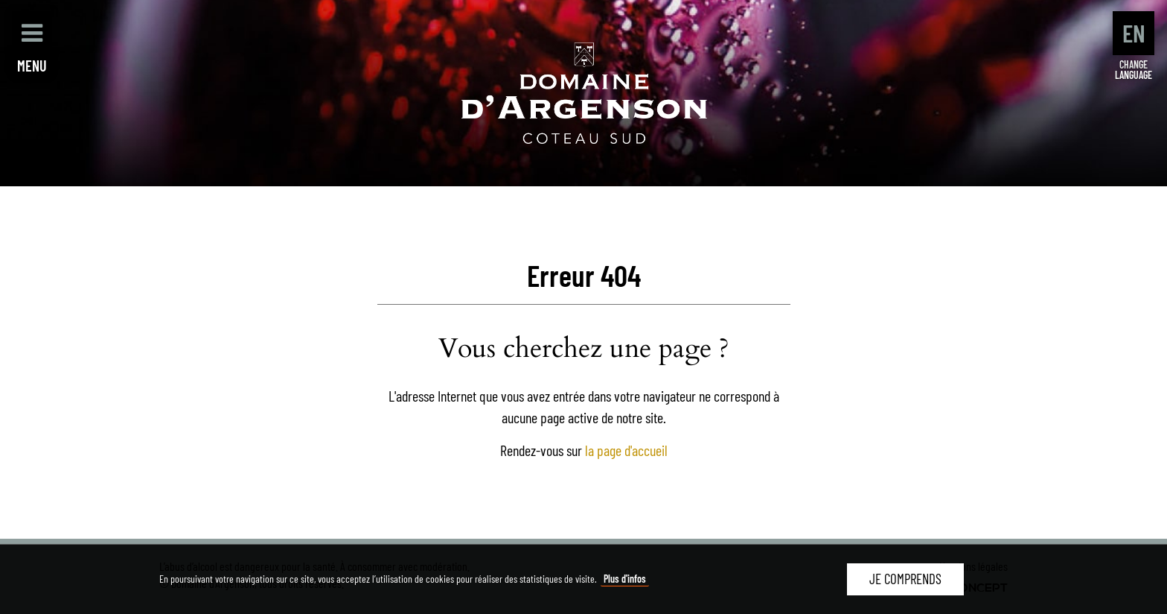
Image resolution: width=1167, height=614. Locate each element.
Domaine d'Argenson (584, 93)
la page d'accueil (626, 450)
